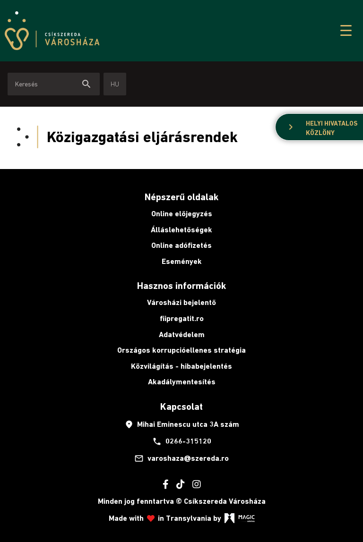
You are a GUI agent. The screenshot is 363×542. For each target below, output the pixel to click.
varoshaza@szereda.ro (181, 458)
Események (182, 261)
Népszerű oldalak (181, 197)
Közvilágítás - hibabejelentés (181, 366)
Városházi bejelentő (181, 302)
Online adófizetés (181, 245)
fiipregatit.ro (182, 318)
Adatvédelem (182, 334)
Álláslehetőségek (181, 229)
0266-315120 (181, 441)
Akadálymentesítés (182, 381)
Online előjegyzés (181, 213)
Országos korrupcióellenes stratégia (181, 350)
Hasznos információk (181, 285)
